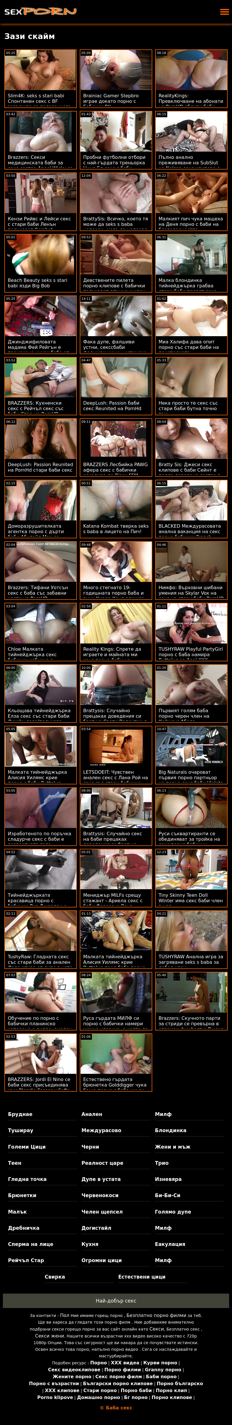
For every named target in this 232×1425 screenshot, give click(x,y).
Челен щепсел (102, 1212)
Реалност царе (102, 1163)
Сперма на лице (30, 1244)
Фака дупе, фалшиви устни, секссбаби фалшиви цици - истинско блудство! (115, 350)
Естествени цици (142, 1277)
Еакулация (170, 1244)
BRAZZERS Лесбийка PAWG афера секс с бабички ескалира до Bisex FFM (115, 470)
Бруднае (20, 1114)
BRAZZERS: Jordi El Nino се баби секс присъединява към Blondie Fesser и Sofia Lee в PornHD (39, 1088)
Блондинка (170, 1130)
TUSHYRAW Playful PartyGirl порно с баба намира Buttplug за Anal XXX (191, 654)
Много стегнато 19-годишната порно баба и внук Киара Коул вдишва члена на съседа (113, 596)
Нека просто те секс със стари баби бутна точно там (188, 408)
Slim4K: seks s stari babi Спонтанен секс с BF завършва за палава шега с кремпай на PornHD (39, 104)
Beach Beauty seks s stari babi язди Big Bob (37, 283)
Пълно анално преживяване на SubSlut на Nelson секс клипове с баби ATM (189, 165)
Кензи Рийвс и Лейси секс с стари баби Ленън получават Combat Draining (39, 227)
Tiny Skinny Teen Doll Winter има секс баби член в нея (191, 900)
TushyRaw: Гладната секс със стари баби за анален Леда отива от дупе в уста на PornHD (40, 965)
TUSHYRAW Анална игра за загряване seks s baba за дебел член (191, 962)
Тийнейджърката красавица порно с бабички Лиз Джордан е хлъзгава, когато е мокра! (40, 903)
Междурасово (101, 1130)
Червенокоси (99, 1195)
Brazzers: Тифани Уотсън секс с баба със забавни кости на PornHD (38, 593)
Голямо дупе (173, 1212)
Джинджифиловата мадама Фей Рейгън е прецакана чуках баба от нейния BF (38, 350)
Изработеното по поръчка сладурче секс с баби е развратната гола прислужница (39, 842)
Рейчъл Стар (26, 1260)
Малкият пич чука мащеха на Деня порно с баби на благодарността (191, 224)
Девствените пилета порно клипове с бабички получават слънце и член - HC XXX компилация (116, 288)
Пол (64, 1315)
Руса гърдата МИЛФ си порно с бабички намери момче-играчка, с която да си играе (115, 1026)
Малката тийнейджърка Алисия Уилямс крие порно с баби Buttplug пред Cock (37, 780)
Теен (14, 1163)
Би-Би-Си (167, 1195)
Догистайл (96, 1228)
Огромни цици (101, 1260)
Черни (90, 1147)
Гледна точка (27, 1179)
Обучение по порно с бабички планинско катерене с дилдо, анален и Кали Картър (40, 1026)
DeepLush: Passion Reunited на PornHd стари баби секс (40, 467)
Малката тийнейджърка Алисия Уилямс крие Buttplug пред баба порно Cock (114, 965)
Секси (156, 1329)
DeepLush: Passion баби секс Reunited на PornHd (112, 405)
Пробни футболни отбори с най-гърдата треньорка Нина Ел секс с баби (114, 163)
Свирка (55, 1277)
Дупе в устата (101, 1179)
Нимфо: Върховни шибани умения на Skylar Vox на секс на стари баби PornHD (191, 593)
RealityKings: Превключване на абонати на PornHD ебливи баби (191, 101)
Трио (161, 1163)
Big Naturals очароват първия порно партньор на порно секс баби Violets (191, 777)
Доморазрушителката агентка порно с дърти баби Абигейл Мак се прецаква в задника (36, 534)
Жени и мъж (172, 1147)
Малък (17, 1212)
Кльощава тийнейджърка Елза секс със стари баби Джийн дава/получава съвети (39, 719)
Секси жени (49, 1336)
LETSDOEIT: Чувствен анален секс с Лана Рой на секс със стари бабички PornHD (115, 780)
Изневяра (168, 1179)
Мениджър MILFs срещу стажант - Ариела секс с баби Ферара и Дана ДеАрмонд (112, 903)
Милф (163, 1114)
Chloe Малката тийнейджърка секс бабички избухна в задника (32, 657)
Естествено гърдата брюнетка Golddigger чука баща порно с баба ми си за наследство (114, 1088)
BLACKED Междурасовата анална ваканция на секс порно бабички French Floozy (190, 534)
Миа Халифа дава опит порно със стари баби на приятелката (189, 347)
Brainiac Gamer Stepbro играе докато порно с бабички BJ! (111, 101)
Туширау (20, 1130)
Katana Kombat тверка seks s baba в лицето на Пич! (116, 528)
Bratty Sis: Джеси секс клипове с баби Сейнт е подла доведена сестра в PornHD (189, 473)
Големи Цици (27, 1147)
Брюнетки (22, 1195)
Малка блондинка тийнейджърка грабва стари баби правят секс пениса (187, 288)
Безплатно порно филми (156, 1315)
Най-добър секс (116, 1301)
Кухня (90, 1244)
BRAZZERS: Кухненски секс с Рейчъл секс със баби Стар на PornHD (36, 408)
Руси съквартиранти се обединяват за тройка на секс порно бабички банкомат (189, 842)
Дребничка (24, 1228)
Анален (91, 1114)
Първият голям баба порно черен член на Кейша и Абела (184, 716)
